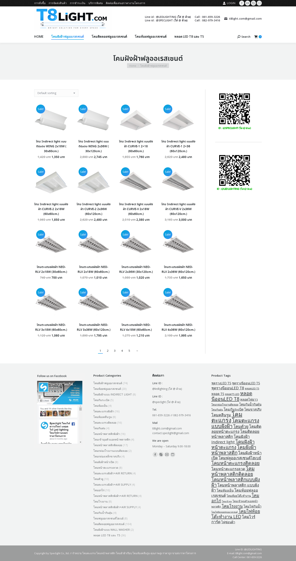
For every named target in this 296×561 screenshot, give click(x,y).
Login (229, 3)
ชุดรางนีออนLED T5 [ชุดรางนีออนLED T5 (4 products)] (246, 383)
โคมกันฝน (99, 428)
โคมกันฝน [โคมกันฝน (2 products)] (217, 409)
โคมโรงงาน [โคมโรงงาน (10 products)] (232, 506)
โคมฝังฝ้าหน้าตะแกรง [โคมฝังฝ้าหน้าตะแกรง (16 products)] (233, 444)
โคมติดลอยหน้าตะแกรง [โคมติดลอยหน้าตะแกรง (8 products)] (236, 429)
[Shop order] (56, 93)
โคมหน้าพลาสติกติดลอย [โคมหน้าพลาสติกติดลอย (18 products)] (233, 471)
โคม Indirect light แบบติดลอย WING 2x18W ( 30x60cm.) (51, 147)
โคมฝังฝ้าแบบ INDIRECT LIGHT (112, 394)
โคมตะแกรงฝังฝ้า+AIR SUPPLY (112, 484)
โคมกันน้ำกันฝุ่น (102, 513)
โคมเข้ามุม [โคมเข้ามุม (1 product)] (227, 501)
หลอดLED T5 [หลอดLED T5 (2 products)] (252, 388)
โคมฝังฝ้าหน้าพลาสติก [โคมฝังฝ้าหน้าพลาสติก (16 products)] (233, 450)
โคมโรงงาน (100, 501)
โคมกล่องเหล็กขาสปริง (107, 456)
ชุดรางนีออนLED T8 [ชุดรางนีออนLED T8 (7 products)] (227, 388)
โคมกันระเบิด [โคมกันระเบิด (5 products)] (233, 409)
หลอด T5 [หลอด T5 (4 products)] (217, 394)
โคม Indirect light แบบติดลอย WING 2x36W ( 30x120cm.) (93, 147)
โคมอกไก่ (98, 490)
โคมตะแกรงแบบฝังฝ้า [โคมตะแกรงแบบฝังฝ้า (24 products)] (235, 423)
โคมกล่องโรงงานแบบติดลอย (110, 451)
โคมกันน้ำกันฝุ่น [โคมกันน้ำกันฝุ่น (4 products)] (250, 404)
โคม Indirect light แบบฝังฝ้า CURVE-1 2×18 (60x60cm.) (136, 147)
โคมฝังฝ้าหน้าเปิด (103, 462)
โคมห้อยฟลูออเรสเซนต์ (107, 389)
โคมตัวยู (98, 479)
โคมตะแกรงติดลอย (104, 422)
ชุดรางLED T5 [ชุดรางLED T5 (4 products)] (221, 383)
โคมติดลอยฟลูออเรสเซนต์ (108, 524)
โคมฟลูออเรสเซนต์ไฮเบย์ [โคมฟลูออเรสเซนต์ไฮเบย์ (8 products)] (240, 458)
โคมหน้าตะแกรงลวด (105, 467)
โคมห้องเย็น (100, 405)
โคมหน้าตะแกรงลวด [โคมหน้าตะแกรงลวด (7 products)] (228, 468)
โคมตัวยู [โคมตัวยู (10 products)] (240, 426)
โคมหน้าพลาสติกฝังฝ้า (106, 434)
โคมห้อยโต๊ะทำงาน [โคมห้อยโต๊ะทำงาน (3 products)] (239, 496)
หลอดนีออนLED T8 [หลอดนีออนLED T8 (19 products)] (231, 396)
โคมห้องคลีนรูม (102, 417)
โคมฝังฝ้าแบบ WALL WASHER (111, 529)
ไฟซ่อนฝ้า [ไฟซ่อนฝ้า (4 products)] (228, 522)
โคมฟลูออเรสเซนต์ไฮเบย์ (108, 518)
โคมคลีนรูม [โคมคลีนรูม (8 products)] (221, 415)
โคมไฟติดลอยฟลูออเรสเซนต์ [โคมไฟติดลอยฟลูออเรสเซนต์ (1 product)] (224, 512)
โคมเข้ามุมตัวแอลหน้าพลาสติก (111, 439)
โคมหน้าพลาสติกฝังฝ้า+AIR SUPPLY (115, 507)
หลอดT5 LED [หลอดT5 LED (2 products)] (232, 394)
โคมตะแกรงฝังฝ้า (103, 411)
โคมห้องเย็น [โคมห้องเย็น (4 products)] (225, 490)
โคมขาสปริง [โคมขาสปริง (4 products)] (252, 409)
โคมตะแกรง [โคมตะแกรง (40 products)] (226, 417)
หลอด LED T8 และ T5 (106, 535)
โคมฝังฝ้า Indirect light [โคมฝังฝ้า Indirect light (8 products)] (230, 439)
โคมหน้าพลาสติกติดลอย (107, 445)
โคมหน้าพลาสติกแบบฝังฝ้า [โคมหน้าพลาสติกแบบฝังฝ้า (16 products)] (235, 482)
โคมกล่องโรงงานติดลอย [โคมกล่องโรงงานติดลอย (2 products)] (224, 404)
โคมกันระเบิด (101, 400)
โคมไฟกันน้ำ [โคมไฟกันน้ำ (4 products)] (252, 506)
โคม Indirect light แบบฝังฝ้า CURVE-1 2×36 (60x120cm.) (178, 147)
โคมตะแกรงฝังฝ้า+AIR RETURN (112, 473)
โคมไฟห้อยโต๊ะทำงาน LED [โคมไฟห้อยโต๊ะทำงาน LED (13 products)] (235, 514)
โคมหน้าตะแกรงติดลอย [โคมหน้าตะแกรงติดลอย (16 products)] (235, 463)
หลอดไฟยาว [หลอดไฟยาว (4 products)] (249, 399)
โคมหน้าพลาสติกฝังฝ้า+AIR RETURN (115, 496)
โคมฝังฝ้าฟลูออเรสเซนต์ (107, 383)
